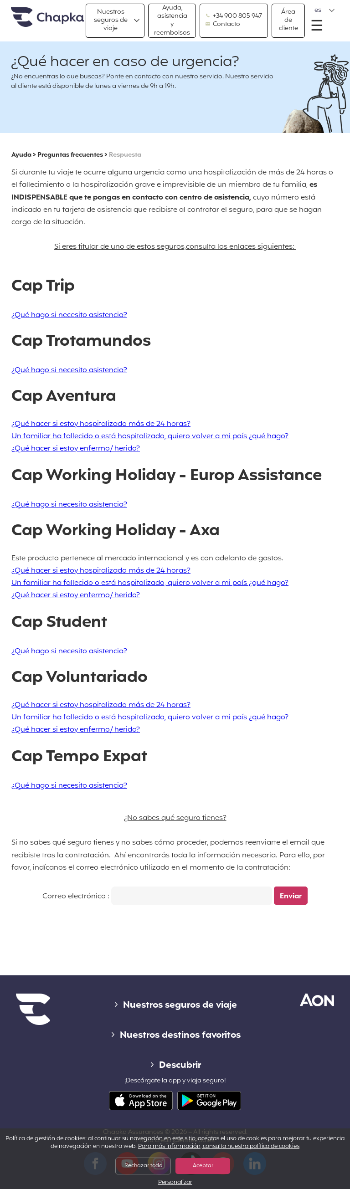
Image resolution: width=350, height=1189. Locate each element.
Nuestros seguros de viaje (111, 20)
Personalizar (175, 1183)
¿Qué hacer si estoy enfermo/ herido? (75, 448)
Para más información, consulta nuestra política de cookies (218, 1146)
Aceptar (203, 1166)
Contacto (223, 24)
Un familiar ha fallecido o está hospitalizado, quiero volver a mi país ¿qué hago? (149, 436)
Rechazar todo (143, 1166)
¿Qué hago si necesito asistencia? (69, 315)
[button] (324, 10)
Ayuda (21, 155)
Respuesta (125, 155)
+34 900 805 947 (234, 16)
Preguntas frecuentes (70, 155)
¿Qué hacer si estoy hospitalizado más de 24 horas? (100, 424)
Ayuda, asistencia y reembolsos (172, 21)
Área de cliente (288, 20)
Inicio (47, 17)
